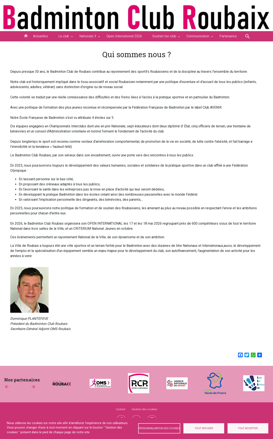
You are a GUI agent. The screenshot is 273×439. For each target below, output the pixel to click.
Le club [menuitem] (63, 37)
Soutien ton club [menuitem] (164, 37)
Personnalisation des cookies (159, 428)
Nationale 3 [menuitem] (87, 37)
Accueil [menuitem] (26, 35)
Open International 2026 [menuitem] (124, 36)
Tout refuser (204, 428)
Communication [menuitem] (197, 37)
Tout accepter (248, 428)
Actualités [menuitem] (40, 36)
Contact (120, 409)
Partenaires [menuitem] (228, 36)
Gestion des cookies (144, 409)
